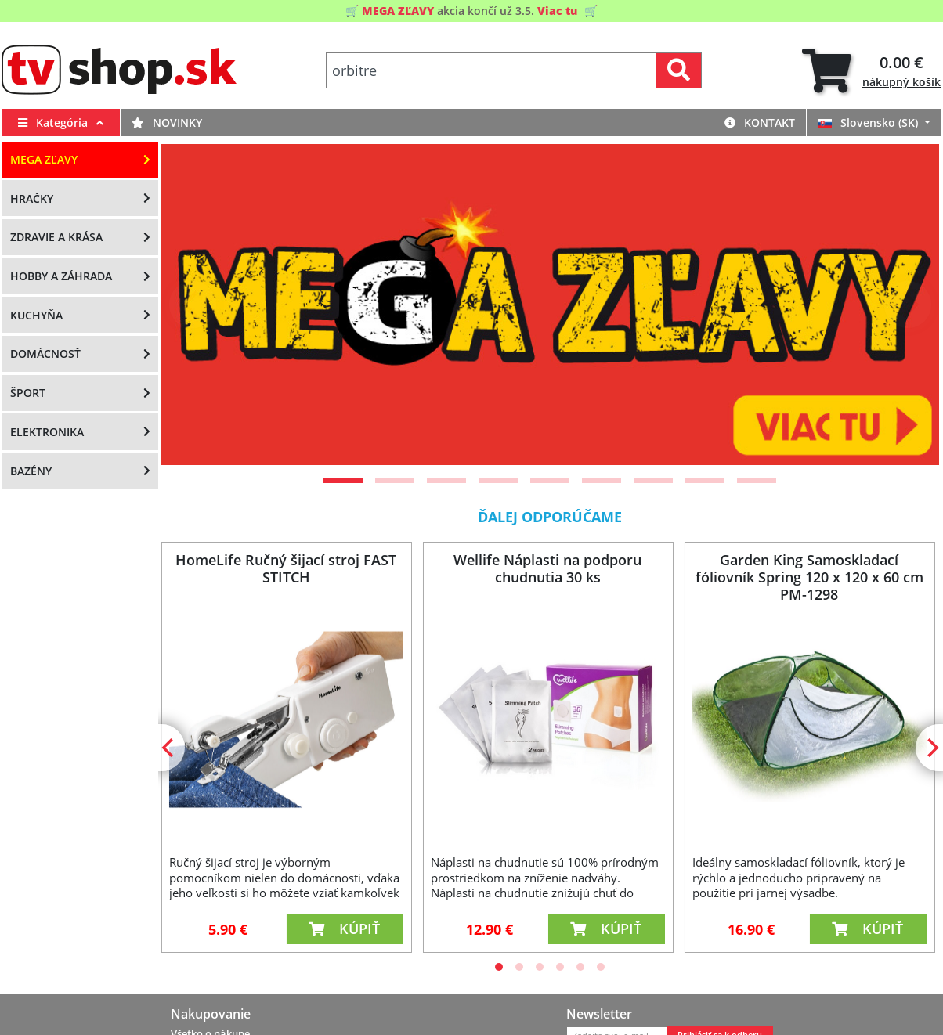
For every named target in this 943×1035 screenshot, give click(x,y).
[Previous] (192, 304)
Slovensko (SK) (869, 122)
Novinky (167, 122)
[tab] (871, 71)
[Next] (907, 304)
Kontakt (759, 122)
